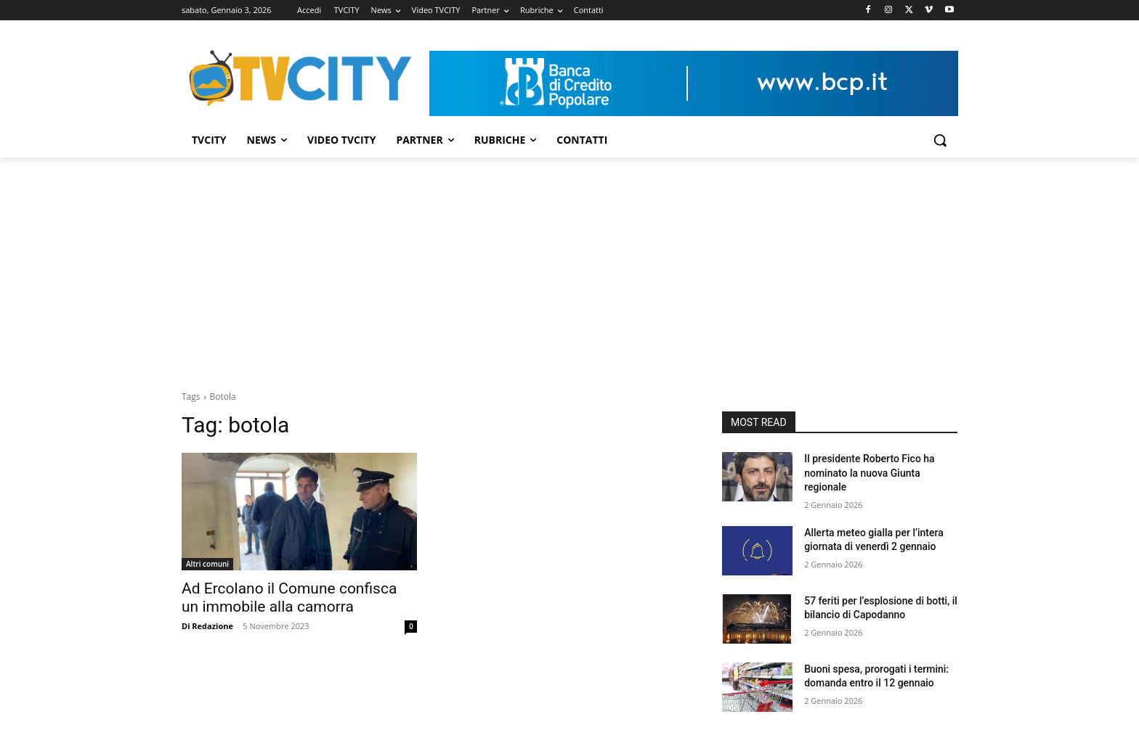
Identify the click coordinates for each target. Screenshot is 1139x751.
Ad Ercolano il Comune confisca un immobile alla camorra (289, 597)
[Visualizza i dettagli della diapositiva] (693, 83)
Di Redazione (207, 625)
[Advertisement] (569, 266)
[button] (940, 140)
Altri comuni (207, 564)
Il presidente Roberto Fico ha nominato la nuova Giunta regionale (869, 473)
